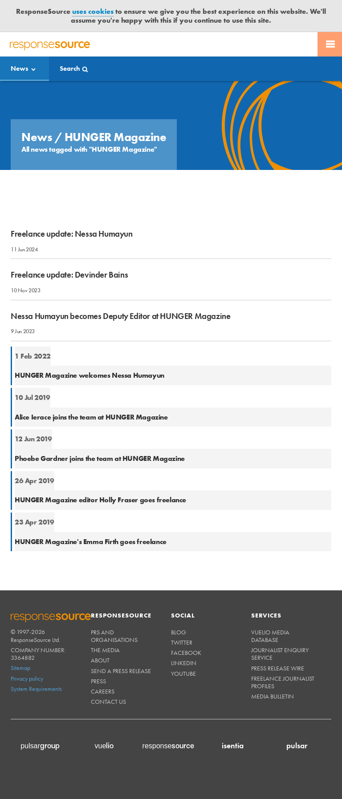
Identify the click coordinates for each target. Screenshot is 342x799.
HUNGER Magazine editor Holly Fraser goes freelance (100, 499)
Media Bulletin (272, 696)
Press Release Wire (277, 668)
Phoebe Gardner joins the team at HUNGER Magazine (100, 458)
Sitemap (20, 668)
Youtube (183, 674)
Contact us (108, 702)
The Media (105, 650)
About (100, 660)
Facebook (186, 653)
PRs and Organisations (114, 636)
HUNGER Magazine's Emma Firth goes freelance (91, 541)
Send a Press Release (121, 671)
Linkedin (183, 663)
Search (70, 68)
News (19, 68)
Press (98, 681)
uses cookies (93, 11)
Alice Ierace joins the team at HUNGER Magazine (91, 417)
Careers (102, 691)
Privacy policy (27, 678)
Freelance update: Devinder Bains (69, 274)
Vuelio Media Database (270, 636)
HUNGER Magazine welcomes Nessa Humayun (89, 375)
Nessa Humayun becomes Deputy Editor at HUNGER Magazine (120, 316)
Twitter (181, 642)
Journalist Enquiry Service (280, 654)
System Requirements (36, 689)
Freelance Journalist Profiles (282, 682)
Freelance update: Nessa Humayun (72, 233)
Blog (178, 632)
